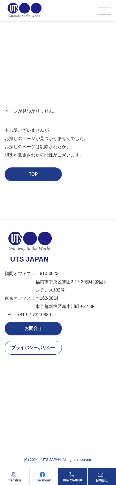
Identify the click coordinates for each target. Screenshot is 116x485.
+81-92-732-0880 (34, 314)
